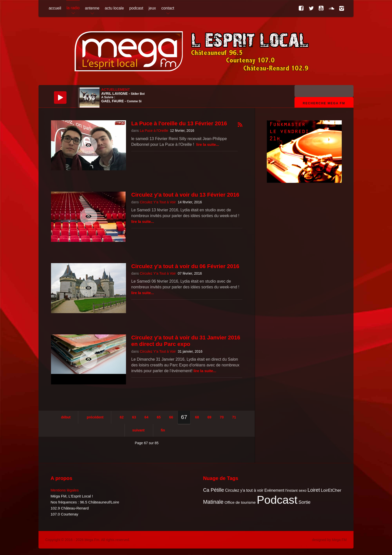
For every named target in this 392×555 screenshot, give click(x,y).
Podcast (277, 499)
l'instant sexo (295, 490)
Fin (163, 430)
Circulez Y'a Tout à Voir (158, 202)
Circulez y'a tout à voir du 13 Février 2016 (185, 195)
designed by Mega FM (329, 540)
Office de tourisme (240, 502)
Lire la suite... (207, 144)
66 (171, 417)
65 (159, 417)
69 (210, 417)
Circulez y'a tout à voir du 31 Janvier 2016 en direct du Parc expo (185, 340)
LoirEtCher (331, 490)
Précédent (95, 417)
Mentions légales (64, 490)
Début (65, 417)
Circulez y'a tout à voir (244, 490)
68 (197, 417)
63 (134, 417)
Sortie (304, 502)
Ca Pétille (213, 490)
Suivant (138, 430)
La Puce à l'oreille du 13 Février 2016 (179, 123)
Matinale (213, 502)
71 (234, 417)
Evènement (274, 490)
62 (122, 417)
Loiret (314, 490)
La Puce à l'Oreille (154, 131)
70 (222, 417)
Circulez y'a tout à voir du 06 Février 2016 (185, 266)
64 (146, 417)
